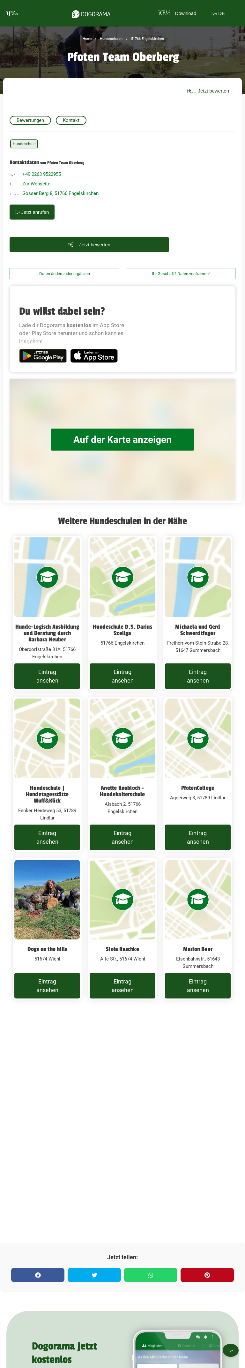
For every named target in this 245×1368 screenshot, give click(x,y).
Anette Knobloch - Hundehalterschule (122, 791)
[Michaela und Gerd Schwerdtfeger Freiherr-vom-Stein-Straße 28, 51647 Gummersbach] (197, 613)
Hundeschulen (110, 39)
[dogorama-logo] (91, 13)
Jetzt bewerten (208, 90)
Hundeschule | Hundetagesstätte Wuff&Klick (47, 794)
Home (87, 39)
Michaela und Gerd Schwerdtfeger (197, 630)
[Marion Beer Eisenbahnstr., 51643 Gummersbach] (197, 929)
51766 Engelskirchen (147, 39)
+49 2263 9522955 (41, 174)
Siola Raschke (122, 949)
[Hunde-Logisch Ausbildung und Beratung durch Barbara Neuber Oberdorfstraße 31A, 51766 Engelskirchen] (47, 613)
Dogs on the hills (47, 949)
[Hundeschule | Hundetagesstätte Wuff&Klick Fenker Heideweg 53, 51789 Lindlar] (47, 774)
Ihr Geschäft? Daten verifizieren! (181, 273)
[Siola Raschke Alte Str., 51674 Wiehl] (122, 929)
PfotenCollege (198, 787)
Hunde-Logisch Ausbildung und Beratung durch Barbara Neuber (47, 633)
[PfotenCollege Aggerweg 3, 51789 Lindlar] (197, 774)
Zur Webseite (36, 184)
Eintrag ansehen (47, 676)
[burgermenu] (12, 13)
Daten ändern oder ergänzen (64, 273)
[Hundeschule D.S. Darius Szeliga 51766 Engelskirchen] (122, 613)
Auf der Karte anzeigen (122, 439)
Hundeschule (24, 144)
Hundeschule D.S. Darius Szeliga (122, 630)
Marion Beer (197, 949)
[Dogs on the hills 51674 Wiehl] (47, 929)
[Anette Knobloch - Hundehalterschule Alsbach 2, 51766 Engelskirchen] (122, 774)
